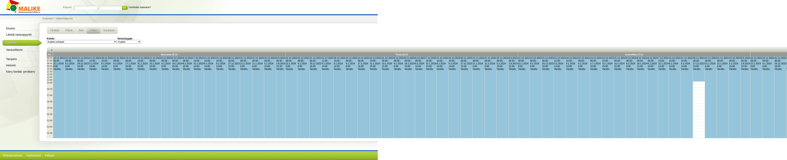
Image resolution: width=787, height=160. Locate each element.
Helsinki (11, 65)
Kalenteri (11, 42)
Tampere (11, 59)
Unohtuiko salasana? (140, 7)
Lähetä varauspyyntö (19, 34)
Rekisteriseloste (12, 155)
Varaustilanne (14, 49)
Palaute (49, 155)
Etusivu (10, 28)
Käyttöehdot (33, 155)
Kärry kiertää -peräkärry (20, 71)
